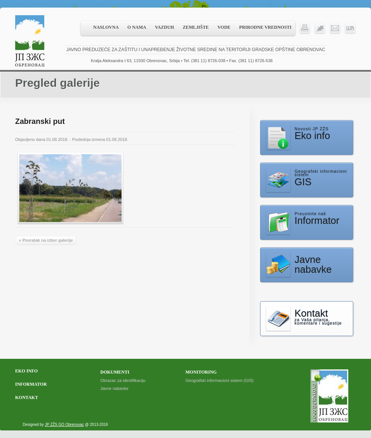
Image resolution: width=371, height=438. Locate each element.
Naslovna (105, 27)
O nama (137, 27)
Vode (223, 27)
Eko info (26, 371)
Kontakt (26, 397)
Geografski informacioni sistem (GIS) (220, 380)
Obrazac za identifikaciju (122, 380)
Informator (31, 384)
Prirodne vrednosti (265, 27)
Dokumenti (114, 372)
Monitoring (201, 372)
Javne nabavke (114, 388)
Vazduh (164, 27)
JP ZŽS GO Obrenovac (64, 424)
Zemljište (196, 27)
